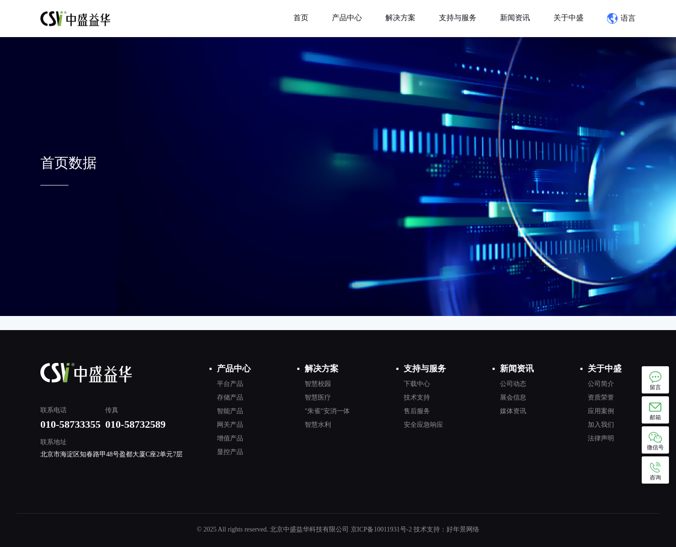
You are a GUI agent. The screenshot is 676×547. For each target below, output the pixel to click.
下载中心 (417, 383)
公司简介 (601, 383)
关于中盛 (568, 18)
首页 (300, 18)
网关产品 (230, 424)
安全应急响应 (423, 424)
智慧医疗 (318, 397)
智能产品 (230, 411)
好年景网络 (462, 529)
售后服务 (417, 411)
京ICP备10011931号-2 (381, 529)
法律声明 (601, 438)
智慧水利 (318, 424)
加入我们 (601, 424)
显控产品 (230, 451)
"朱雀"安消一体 (327, 411)
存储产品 (230, 397)
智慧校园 (318, 383)
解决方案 (400, 18)
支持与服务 (457, 18)
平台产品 (230, 383)
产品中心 (347, 18)
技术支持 (417, 397)
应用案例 (601, 411)
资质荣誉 (601, 397)
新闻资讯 (515, 18)
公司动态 (513, 383)
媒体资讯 (513, 411)
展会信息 (513, 397)
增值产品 (230, 438)
